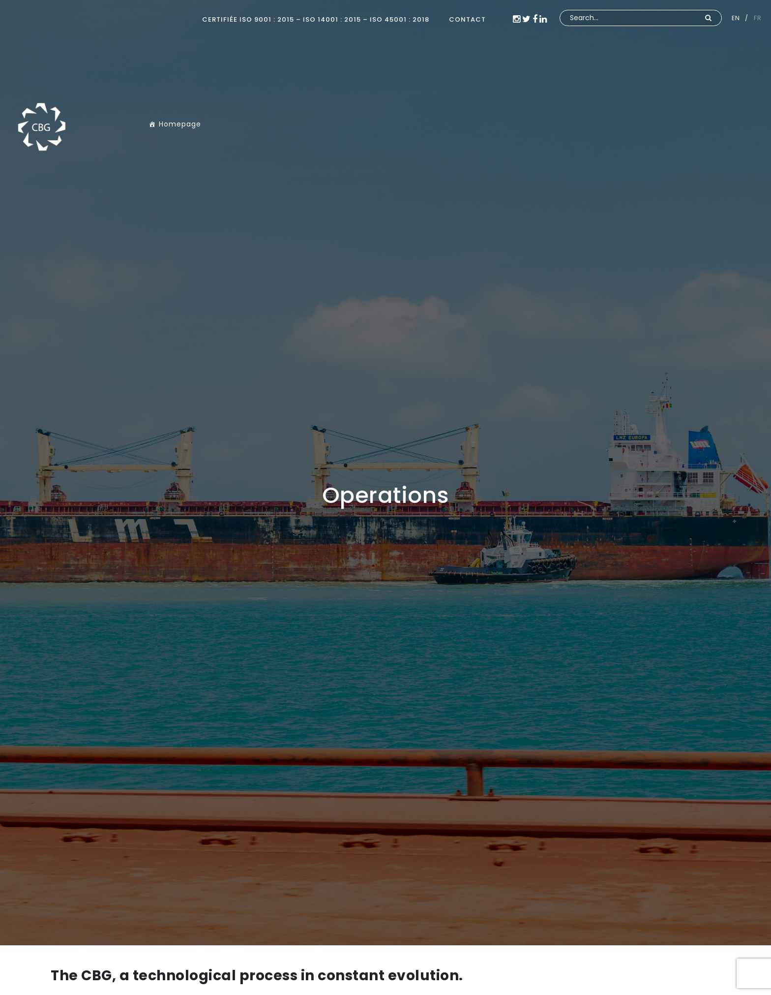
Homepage (180, 124)
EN (736, 18)
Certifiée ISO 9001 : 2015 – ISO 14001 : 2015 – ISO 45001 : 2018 (315, 19)
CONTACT (467, 19)
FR (757, 18)
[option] (385, 472)
